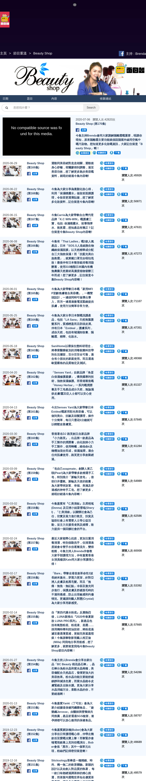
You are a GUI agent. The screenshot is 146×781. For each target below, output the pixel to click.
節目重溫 (20, 53)
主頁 (3, 53)
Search (91, 107)
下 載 (117, 153)
